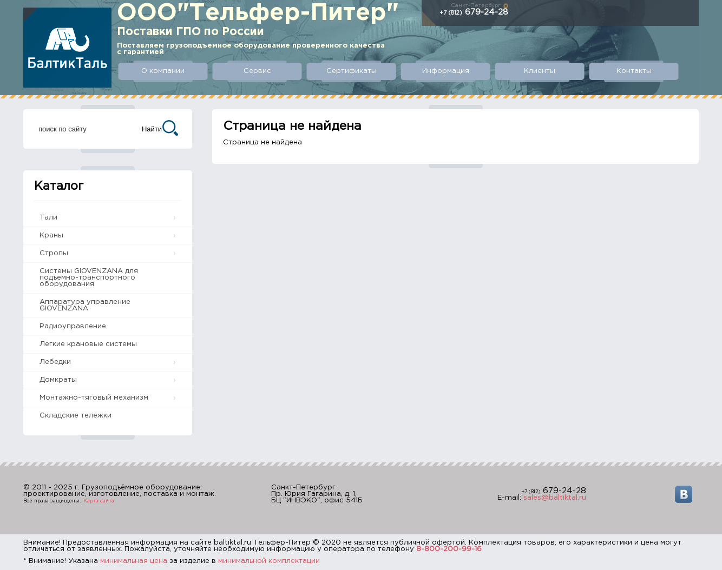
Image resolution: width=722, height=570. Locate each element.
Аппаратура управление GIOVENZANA (85, 305)
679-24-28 (473, 12)
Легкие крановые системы (88, 344)
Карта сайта (98, 501)
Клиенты (539, 71)
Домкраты (58, 380)
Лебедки (55, 362)
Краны (51, 235)
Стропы (54, 253)
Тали (48, 218)
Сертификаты (351, 71)
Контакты (634, 71)
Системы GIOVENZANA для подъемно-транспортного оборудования (89, 277)
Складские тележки (75, 416)
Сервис (257, 71)
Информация (445, 71)
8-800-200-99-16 (449, 549)
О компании (163, 71)
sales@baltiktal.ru (554, 498)
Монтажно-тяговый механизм (94, 398)
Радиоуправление (73, 326)
